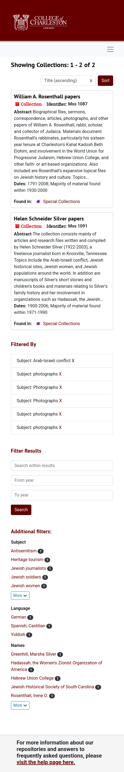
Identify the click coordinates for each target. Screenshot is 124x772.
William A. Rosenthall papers (47, 96)
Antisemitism (24, 550)
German (19, 617)
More (20, 595)
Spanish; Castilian (28, 625)
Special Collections (61, 201)
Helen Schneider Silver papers (49, 218)
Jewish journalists (29, 568)
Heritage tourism (27, 559)
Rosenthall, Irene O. (30, 695)
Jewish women (26, 585)
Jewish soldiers (26, 577)
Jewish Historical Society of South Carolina (53, 686)
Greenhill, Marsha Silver (34, 654)
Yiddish (18, 634)
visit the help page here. (46, 762)
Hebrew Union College (33, 678)
